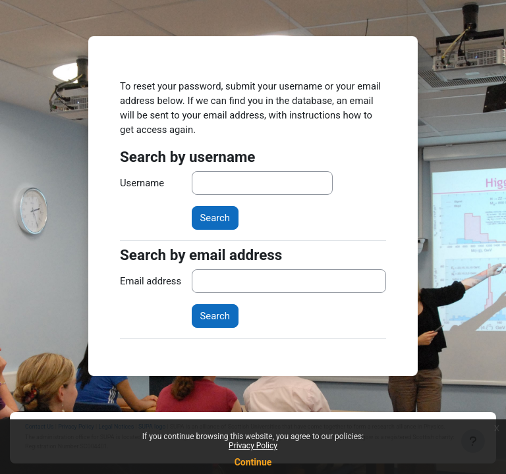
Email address (150, 281)
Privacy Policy (253, 445)
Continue (253, 462)
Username (142, 183)
